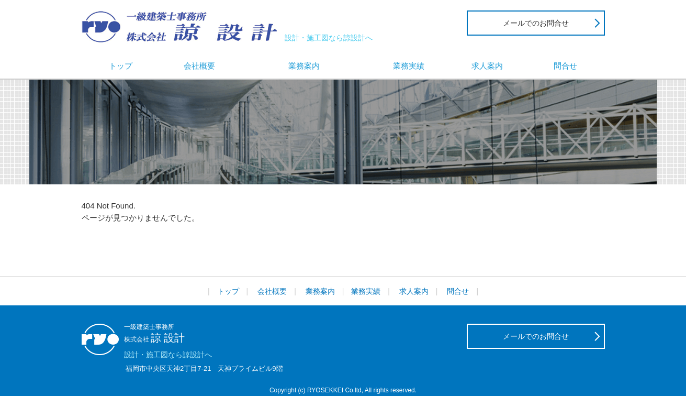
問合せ (565, 65)
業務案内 (304, 65)
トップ (120, 65)
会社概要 (199, 65)
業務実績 (408, 65)
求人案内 (487, 65)
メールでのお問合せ (536, 23)
